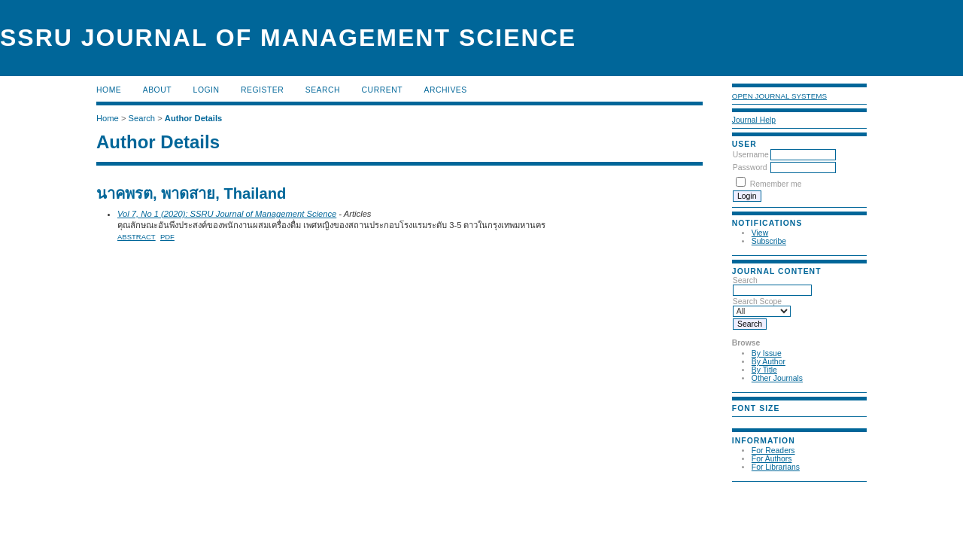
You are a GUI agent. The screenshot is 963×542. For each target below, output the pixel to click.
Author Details (193, 118)
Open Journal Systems (779, 96)
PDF (167, 237)
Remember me (776, 184)
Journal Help (754, 120)
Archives (445, 90)
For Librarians (776, 467)
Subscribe (769, 241)
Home (108, 90)
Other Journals (777, 378)
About (157, 90)
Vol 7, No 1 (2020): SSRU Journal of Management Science (226, 213)
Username (751, 155)
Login (206, 90)
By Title (764, 370)
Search (772, 285)
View (760, 233)
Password (750, 167)
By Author (768, 362)
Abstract (136, 237)
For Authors (772, 459)
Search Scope (762, 306)
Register (262, 90)
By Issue (767, 353)
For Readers (773, 450)
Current (382, 90)
